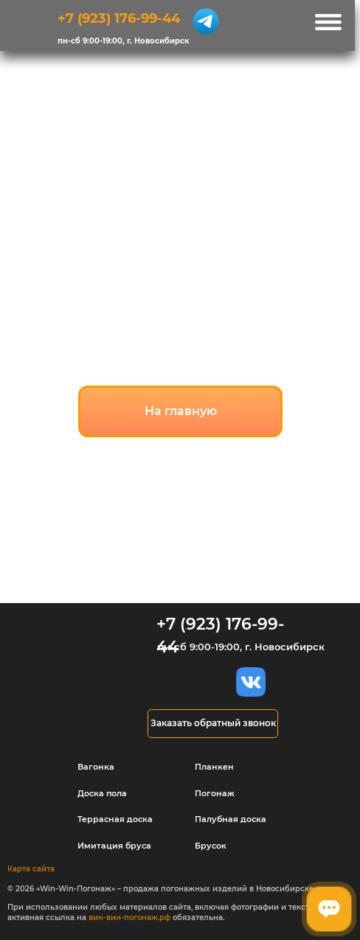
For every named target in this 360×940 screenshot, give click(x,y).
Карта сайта (31, 869)
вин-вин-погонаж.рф (129, 917)
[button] (213, 723)
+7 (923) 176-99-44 (119, 18)
